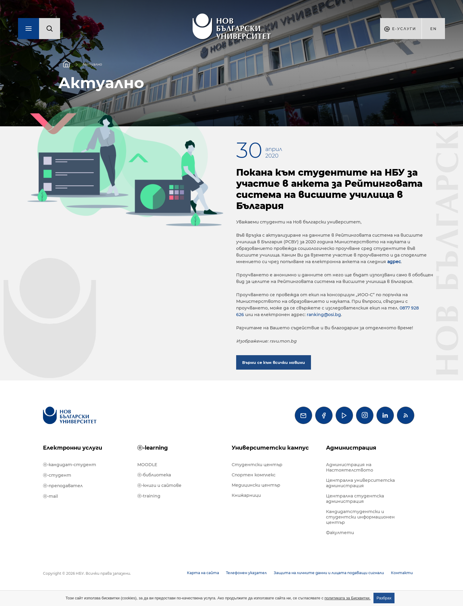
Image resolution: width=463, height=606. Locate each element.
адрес (394, 261)
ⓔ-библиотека (154, 475)
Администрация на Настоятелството (349, 467)
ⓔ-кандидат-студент (69, 464)
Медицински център (256, 485)
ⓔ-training (148, 496)
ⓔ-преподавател (63, 485)
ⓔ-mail (50, 496)
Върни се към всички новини (273, 362)
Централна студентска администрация (355, 498)
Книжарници (246, 495)
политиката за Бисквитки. (347, 598)
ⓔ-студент (57, 475)
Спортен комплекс (254, 475)
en (433, 28)
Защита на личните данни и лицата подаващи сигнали (329, 573)
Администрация (351, 448)
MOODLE (147, 464)
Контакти (402, 573)
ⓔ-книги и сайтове (159, 485)
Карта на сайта (203, 573)
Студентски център (257, 464)
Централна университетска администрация (360, 483)
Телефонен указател (246, 573)
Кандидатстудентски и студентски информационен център (360, 517)
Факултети (340, 532)
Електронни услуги (72, 448)
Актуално (92, 64)
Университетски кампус (270, 448)
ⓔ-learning (152, 448)
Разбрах (383, 598)
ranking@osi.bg (324, 314)
